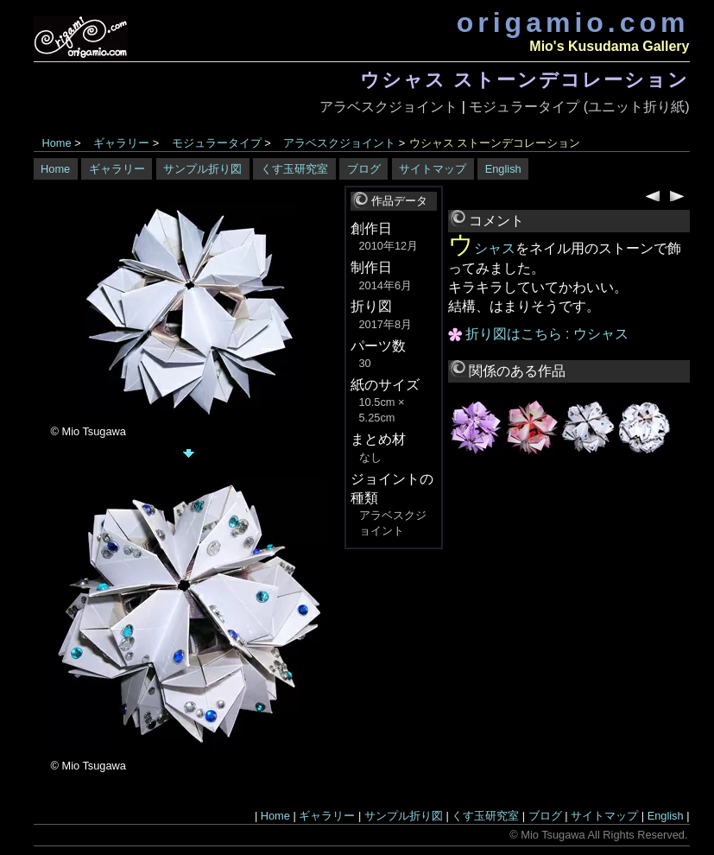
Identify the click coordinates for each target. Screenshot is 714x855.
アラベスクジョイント (388, 106)
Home (57, 142)
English (503, 168)
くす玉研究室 (294, 168)
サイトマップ (432, 168)
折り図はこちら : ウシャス (547, 333)
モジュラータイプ (217, 142)
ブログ (364, 168)
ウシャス (481, 248)
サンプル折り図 (202, 168)
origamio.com (573, 22)
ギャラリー (121, 142)
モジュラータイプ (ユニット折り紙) (579, 106)
